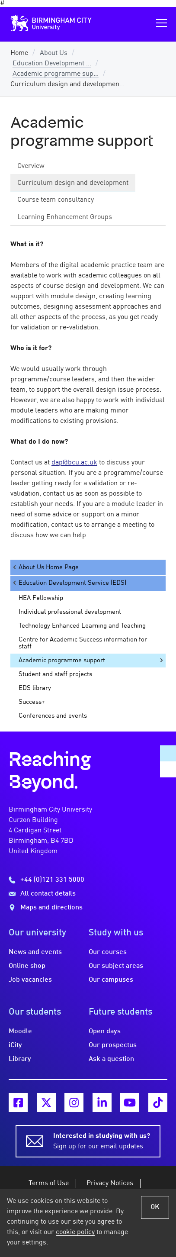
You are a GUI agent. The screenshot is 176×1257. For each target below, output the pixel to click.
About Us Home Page (45, 567)
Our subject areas (116, 966)
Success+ (32, 702)
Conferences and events (53, 715)
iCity (15, 1045)
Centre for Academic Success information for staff (83, 643)
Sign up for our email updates (101, 1140)
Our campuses (111, 980)
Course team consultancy (55, 200)
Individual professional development (70, 612)
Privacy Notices (109, 1183)
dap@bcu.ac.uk (74, 462)
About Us (53, 53)
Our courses (108, 952)
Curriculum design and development (72, 183)
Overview (31, 166)
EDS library (35, 688)
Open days (105, 1031)
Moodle (20, 1031)
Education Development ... (52, 63)
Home (19, 53)
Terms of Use (49, 1183)
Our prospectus (113, 1045)
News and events (35, 952)
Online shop (27, 966)
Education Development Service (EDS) (69, 583)
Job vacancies (30, 980)
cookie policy (75, 1232)
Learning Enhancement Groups (64, 217)
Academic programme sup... (56, 74)
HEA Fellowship (41, 598)
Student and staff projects (55, 674)
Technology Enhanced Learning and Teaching (82, 625)
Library (20, 1059)
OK (155, 1207)
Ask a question (111, 1059)
